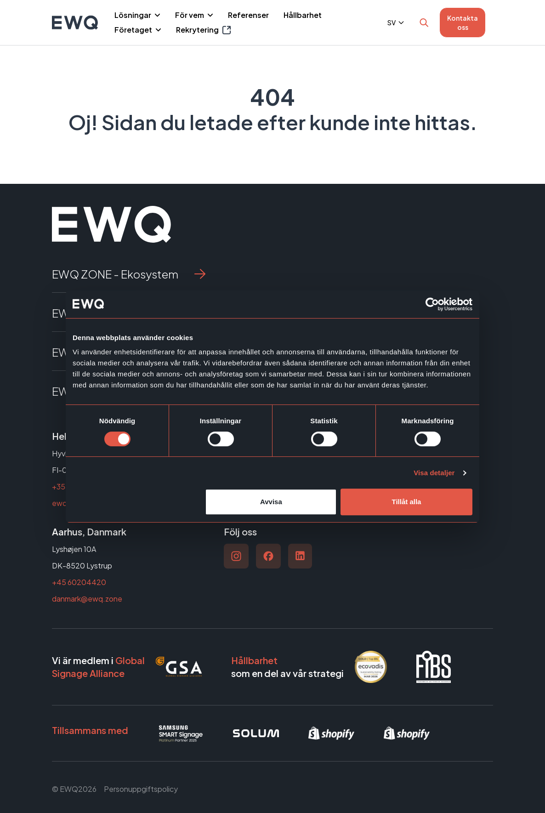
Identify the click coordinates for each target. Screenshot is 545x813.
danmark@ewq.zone (87, 598)
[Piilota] (156, 15)
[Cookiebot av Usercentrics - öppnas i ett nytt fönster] (432, 304)
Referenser (248, 15)
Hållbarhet (303, 15)
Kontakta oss (462, 22)
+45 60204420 (79, 582)
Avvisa (271, 502)
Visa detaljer (434, 473)
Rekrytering (203, 30)
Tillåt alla (406, 502)
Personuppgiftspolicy (141, 789)
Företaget (133, 29)
